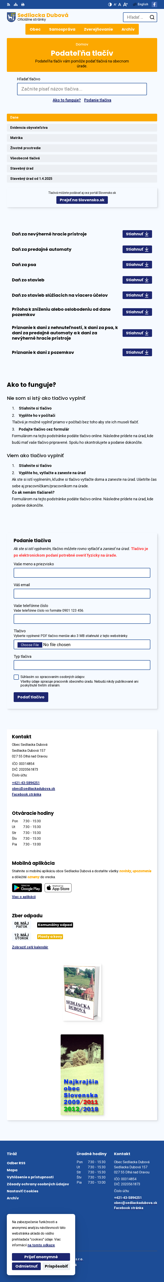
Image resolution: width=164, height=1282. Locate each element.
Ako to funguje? (67, 100)
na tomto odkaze (33, 1245)
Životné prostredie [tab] (25, 148)
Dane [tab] (14, 117)
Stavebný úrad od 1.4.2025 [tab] (31, 179)
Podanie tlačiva (97, 100)
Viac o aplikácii (24, 897)
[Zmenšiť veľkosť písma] (115, 4)
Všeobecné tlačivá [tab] (25, 158)
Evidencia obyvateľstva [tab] (29, 128)
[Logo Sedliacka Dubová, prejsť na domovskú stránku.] (38, 17)
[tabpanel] (82, 293)
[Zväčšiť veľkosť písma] (125, 4)
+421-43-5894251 (26, 783)
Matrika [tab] (16, 138)
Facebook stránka (26, 794)
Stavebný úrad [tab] (21, 168)
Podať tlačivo (31, 697)
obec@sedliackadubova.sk (33, 789)
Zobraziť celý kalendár (30, 947)
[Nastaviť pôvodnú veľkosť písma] (119, 4)
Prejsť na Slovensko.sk (82, 200)
